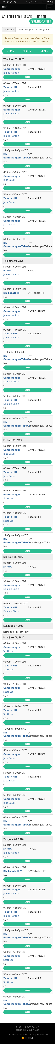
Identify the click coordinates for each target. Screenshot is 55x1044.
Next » (44, 51)
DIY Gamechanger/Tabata (16, 156)
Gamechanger (11, 69)
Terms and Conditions (27, 1030)
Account (47, 2)
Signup (27, 77)
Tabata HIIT (10, 87)
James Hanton (11, 72)
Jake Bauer (9, 179)
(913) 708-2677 (32, 1)
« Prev (10, 51)
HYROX (7, 270)
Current (27, 51)
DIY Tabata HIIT (12, 292)
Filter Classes (41, 21)
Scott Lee (8, 498)
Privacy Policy (31, 1027)
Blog (18, 1027)
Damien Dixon (11, 381)
